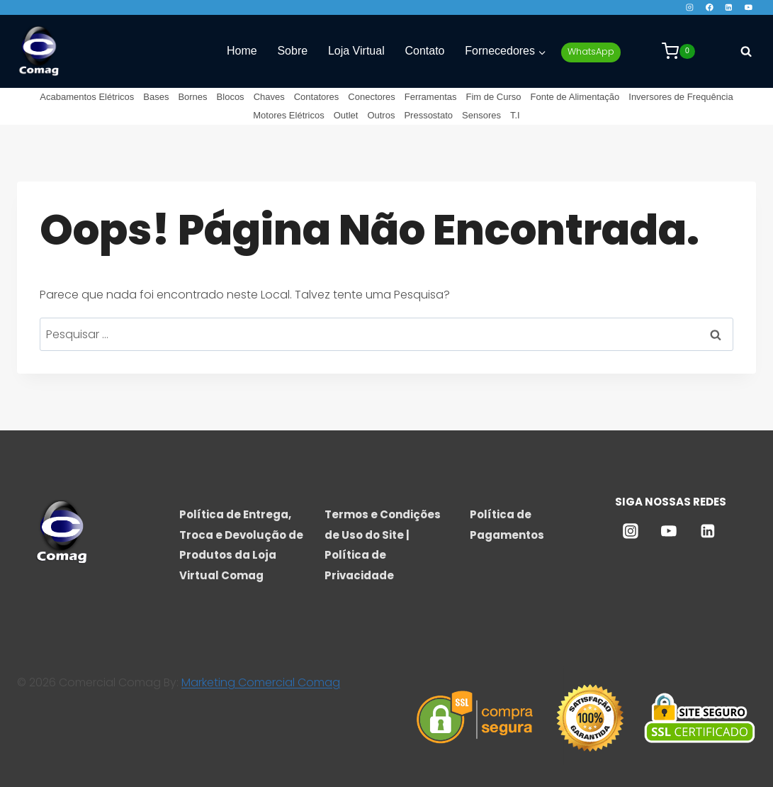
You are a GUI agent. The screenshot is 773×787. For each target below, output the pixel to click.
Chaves (269, 96)
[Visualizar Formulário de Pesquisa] (746, 51)
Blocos (230, 96)
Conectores (371, 96)
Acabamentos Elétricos (87, 96)
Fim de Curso (493, 96)
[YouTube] (748, 7)
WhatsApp (591, 51)
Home (242, 51)
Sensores (481, 115)
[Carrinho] (678, 51)
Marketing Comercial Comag (260, 682)
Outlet (346, 115)
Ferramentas (431, 96)
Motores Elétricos (288, 115)
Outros (381, 115)
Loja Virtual (356, 51)
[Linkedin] (728, 7)
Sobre (292, 51)
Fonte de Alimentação (575, 96)
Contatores (316, 96)
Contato (424, 51)
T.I (515, 115)
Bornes (192, 96)
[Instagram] (689, 7)
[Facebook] (708, 7)
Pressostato (428, 115)
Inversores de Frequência (680, 96)
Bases (156, 96)
